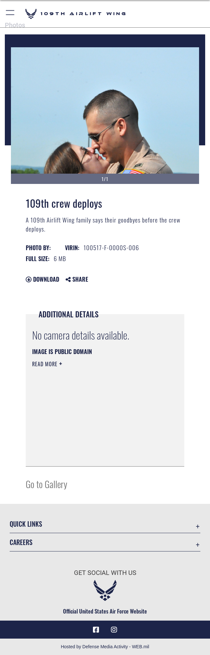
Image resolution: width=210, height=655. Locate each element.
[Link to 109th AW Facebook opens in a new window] (96, 629)
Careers (21, 542)
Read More (45, 364)
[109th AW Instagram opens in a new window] (114, 629)
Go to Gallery (46, 484)
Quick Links (26, 524)
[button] (10, 13)
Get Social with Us (105, 573)
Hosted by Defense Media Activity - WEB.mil (105, 646)
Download (42, 279)
